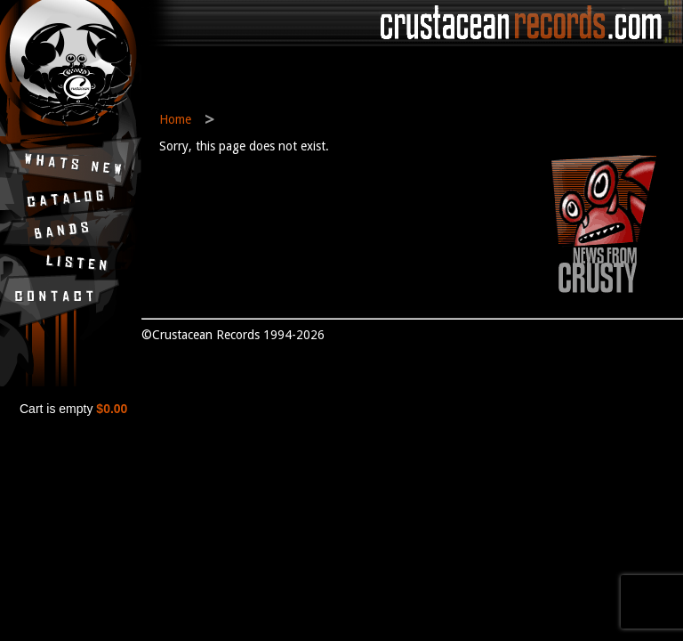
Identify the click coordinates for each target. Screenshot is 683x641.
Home (175, 119)
